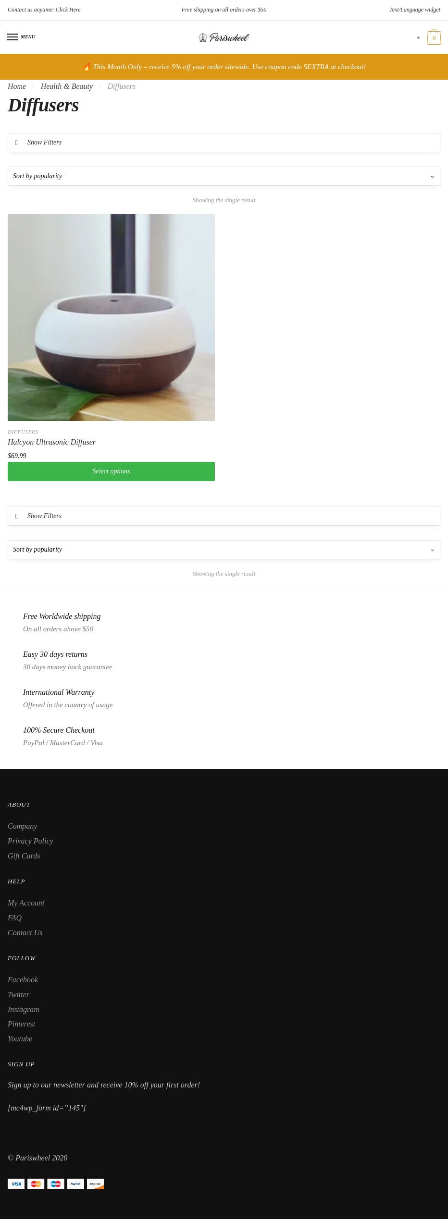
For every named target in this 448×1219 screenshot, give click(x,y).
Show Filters (44, 142)
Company (22, 826)
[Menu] (13, 37)
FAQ (15, 918)
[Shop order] (224, 176)
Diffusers (23, 431)
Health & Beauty (67, 86)
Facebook (23, 980)
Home (17, 86)
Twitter (18, 994)
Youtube (20, 1039)
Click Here (68, 9)
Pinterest (21, 1024)
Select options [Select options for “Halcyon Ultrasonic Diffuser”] (111, 471)
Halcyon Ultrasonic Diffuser (52, 442)
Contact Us (25, 933)
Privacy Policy (30, 841)
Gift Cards (24, 856)
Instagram (23, 1009)
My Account (26, 903)
